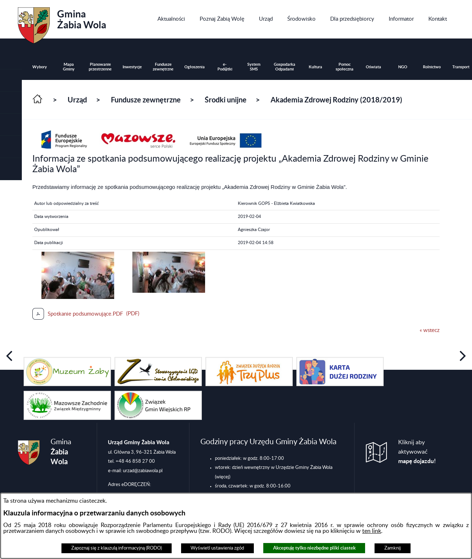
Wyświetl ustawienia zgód (217, 548)
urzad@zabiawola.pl (143, 471)
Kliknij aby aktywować (417, 451)
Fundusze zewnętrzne (146, 100)
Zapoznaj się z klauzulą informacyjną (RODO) (116, 548)
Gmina (62, 23)
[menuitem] (171, 19)
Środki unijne (226, 100)
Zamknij (392, 548)
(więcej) (222, 477)
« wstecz (430, 330)
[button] (11, 103)
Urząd (77, 100)
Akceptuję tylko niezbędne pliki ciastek (314, 548)
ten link (371, 531)
